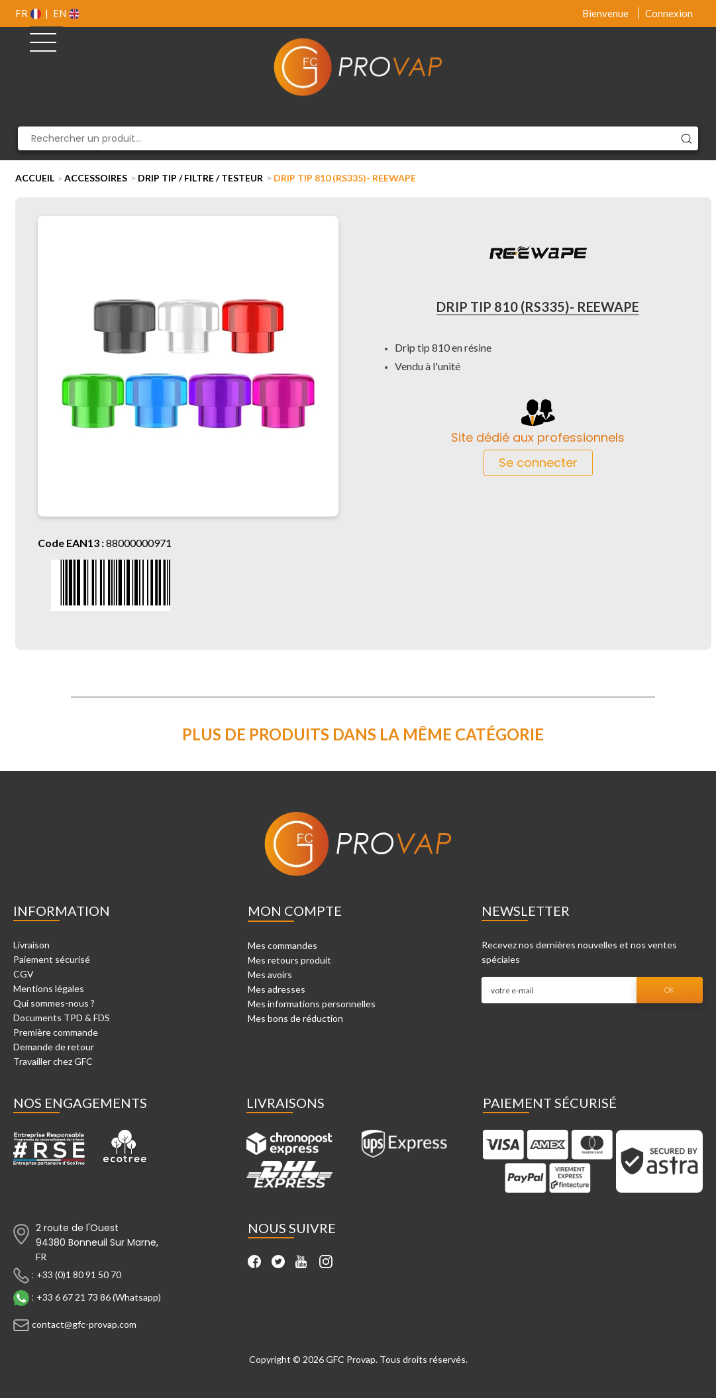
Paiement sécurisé (51, 959)
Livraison (31, 944)
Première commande (55, 1032)
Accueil (34, 177)
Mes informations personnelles (312, 1003)
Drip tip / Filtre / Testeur (200, 177)
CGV (23, 973)
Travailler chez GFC (53, 1061)
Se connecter (538, 462)
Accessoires (95, 177)
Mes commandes (282, 945)
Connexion (669, 13)
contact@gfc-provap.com (84, 1324)
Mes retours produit (289, 960)
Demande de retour (53, 1046)
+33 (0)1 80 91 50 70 (78, 1274)
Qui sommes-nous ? (54, 1003)
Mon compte (295, 911)
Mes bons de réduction (295, 1018)
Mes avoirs (270, 974)
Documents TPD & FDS (61, 1017)
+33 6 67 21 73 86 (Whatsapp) (98, 1297)
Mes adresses (276, 989)
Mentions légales (48, 988)
